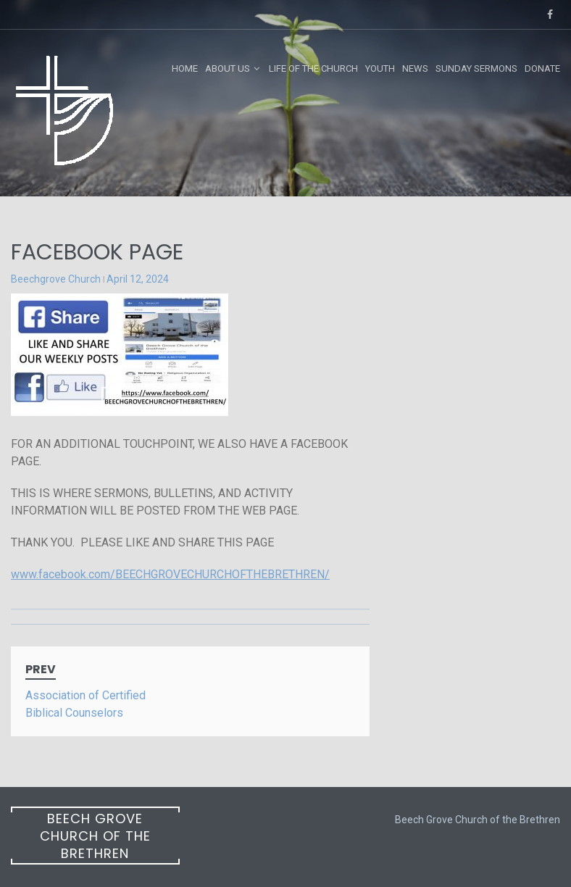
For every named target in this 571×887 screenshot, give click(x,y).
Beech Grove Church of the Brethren (95, 835)
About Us (227, 68)
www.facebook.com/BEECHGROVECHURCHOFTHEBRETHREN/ (170, 574)
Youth (380, 68)
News (415, 68)
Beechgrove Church (56, 279)
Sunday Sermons (476, 68)
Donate (542, 68)
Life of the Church (313, 68)
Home (185, 68)
